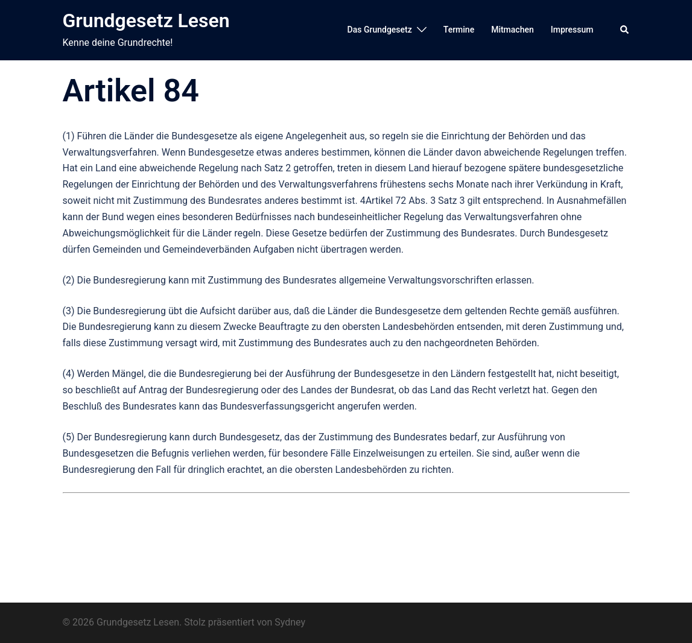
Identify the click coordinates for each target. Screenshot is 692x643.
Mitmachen (512, 29)
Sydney (290, 622)
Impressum (572, 29)
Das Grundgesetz (380, 29)
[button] (625, 30)
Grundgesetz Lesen (146, 20)
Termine (458, 29)
